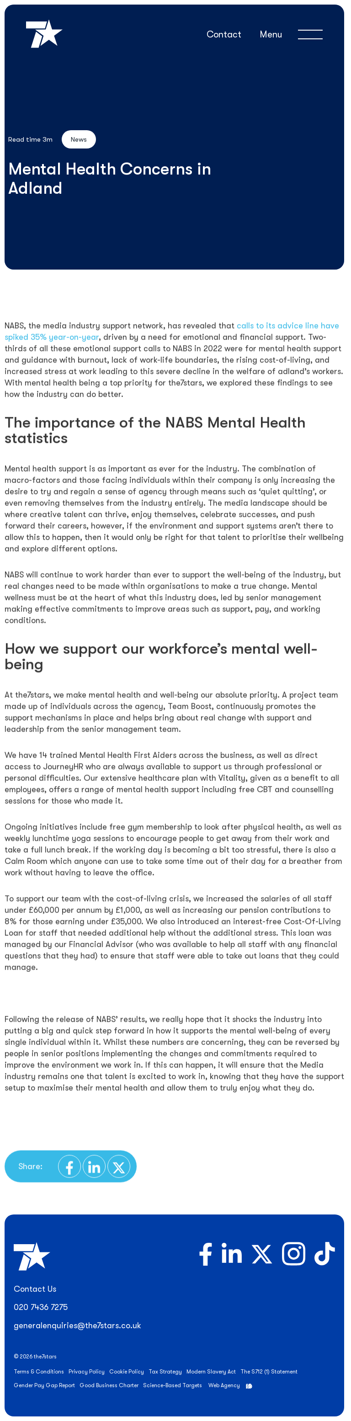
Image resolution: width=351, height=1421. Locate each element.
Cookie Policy (126, 1371)
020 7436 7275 (41, 1307)
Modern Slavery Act (211, 1371)
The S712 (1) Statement (269, 1371)
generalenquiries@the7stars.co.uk (77, 1325)
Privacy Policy (87, 1371)
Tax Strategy (165, 1371)
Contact (224, 34)
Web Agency (224, 1385)
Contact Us (35, 1289)
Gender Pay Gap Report (44, 1385)
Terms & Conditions (39, 1371)
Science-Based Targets (172, 1385)
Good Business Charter (109, 1385)
